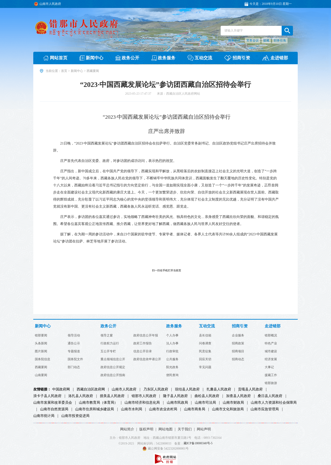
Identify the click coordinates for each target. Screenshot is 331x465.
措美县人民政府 (112, 396)
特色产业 (271, 343)
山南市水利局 (131, 409)
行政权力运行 (109, 343)
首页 (64, 71)
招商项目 (238, 351)
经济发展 (271, 359)
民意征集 (205, 351)
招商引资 (240, 326)
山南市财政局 (233, 402)
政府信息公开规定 (112, 367)
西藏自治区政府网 (91, 389)
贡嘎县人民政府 (250, 389)
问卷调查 (205, 343)
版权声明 (146, 429)
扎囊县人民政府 (218, 389)
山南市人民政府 (124, 389)
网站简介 (127, 429)
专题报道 (74, 351)
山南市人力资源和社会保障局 (274, 402)
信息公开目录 (142, 351)
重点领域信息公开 (112, 359)
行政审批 (172, 351)
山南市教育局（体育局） (98, 402)
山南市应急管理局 (265, 409)
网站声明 (204, 429)
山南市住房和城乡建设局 (94, 409)
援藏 (266, 40)
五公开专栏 (108, 351)
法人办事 (172, 343)
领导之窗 (106, 335)
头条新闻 (41, 343)
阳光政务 (172, 367)
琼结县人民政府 (187, 389)
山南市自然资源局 (54, 409)
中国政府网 (61, 389)
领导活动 (74, 335)
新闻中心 (77, 71)
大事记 (269, 367)
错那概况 (271, 335)
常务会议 (252, 40)
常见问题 (205, 367)
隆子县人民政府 (175, 396)
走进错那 (273, 326)
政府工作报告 (142, 343)
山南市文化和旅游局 (228, 409)
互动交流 (207, 326)
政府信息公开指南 (112, 375)
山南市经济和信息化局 (142, 402)
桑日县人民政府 (270, 396)
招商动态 (238, 359)
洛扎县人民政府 (80, 396)
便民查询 (172, 375)
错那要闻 (41, 335)
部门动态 (74, 367)
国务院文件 (75, 359)
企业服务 (238, 335)
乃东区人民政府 (155, 389)
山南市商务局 (194, 409)
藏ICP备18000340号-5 (198, 443)
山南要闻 (41, 375)
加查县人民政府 (238, 396)
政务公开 (108, 326)
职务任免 (280, 40)
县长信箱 (205, 335)
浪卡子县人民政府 (47, 396)
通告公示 (74, 343)
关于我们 (185, 429)
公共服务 (172, 359)
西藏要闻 (41, 367)
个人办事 (172, 335)
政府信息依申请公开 (147, 359)
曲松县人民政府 (207, 396)
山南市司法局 (205, 402)
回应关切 (205, 359)
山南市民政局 (177, 402)
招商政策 (238, 343)
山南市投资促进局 (75, 416)
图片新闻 (41, 351)
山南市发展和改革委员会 (52, 402)
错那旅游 (271, 383)
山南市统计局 (43, 416)
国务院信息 (42, 359)
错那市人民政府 (144, 396)
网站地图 (165, 429)
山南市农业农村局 (163, 409)
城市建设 (271, 351)
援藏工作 (271, 375)
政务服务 (174, 326)
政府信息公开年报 (145, 335)
